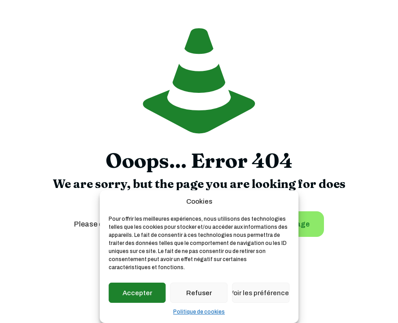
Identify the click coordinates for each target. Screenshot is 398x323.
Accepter (137, 293)
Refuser (199, 293)
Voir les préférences (260, 293)
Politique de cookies (199, 312)
